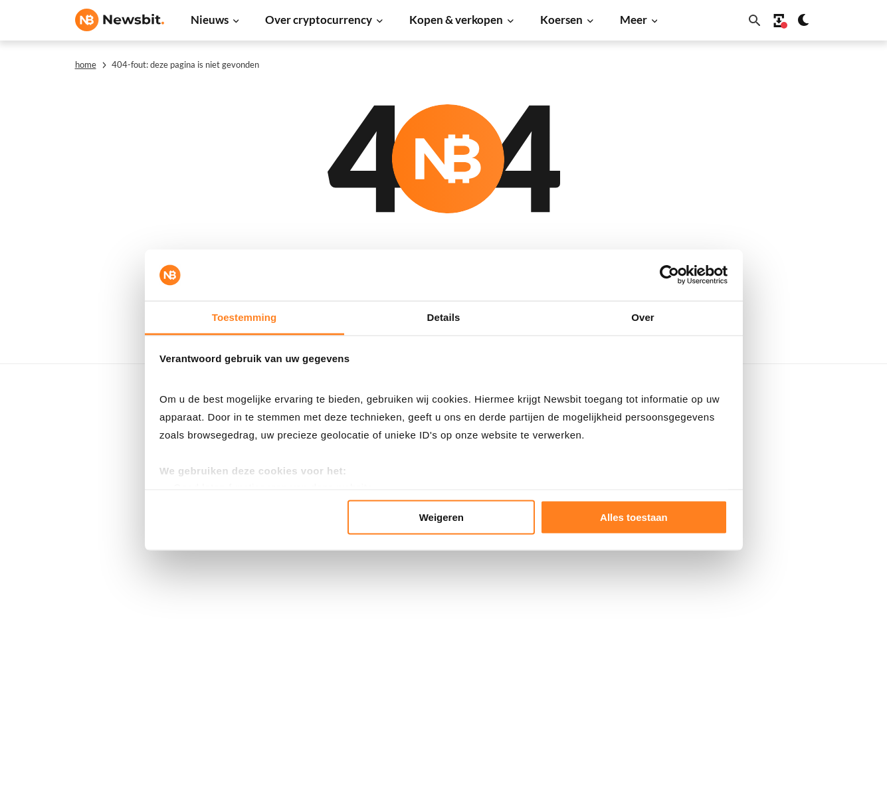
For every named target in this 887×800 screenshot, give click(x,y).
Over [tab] (642, 316)
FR (102, 595)
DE (81, 595)
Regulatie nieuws (278, 621)
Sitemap (309, 777)
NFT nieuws (266, 643)
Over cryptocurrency (318, 20)
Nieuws (210, 20)
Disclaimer (761, 648)
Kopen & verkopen (456, 20)
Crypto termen (438, 581)
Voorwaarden (767, 670)
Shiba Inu (592, 599)
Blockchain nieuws (281, 577)
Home (85, 64)
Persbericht (266, 710)
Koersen (561, 20)
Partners (757, 466)
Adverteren (763, 444)
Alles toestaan (634, 517)
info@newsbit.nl (109, 479)
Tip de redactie (770, 488)
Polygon (589, 621)
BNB (582, 688)
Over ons (757, 603)
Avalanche (594, 666)
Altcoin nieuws (272, 555)
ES (122, 595)
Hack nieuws (268, 666)
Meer (633, 20)
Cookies (755, 692)
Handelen (427, 670)
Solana (586, 577)
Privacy (754, 625)
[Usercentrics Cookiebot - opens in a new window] (669, 275)
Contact (755, 581)
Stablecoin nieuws (280, 599)
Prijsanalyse (267, 688)
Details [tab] (443, 316)
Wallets (423, 648)
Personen (426, 559)
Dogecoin (592, 555)
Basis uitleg (431, 625)
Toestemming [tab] (244, 316)
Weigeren (441, 517)
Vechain (589, 643)
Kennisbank (431, 603)
